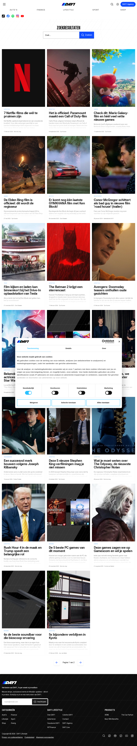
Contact (66, 719)
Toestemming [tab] (33, 348)
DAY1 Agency (128, 4)
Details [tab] (69, 348)
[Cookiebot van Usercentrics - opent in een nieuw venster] (103, 341)
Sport (96, 10)
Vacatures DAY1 (53, 723)
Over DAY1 (51, 715)
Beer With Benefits (111, 719)
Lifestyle (68, 10)
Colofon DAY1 (68, 715)
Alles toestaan (103, 403)
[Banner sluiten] (119, 341)
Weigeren (34, 403)
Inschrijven (39, 701)
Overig (13, 723)
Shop (123, 10)
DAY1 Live (66, 727)
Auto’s (14, 10)
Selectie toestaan (68, 403)
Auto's (4, 715)
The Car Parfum (127, 715)
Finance (41, 10)
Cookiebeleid (29, 737)
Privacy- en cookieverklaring (12, 737)
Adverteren (51, 719)
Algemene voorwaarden (45, 737)
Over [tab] (104, 348)
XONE (107, 715)
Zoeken (86, 35)
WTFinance (51, 727)
